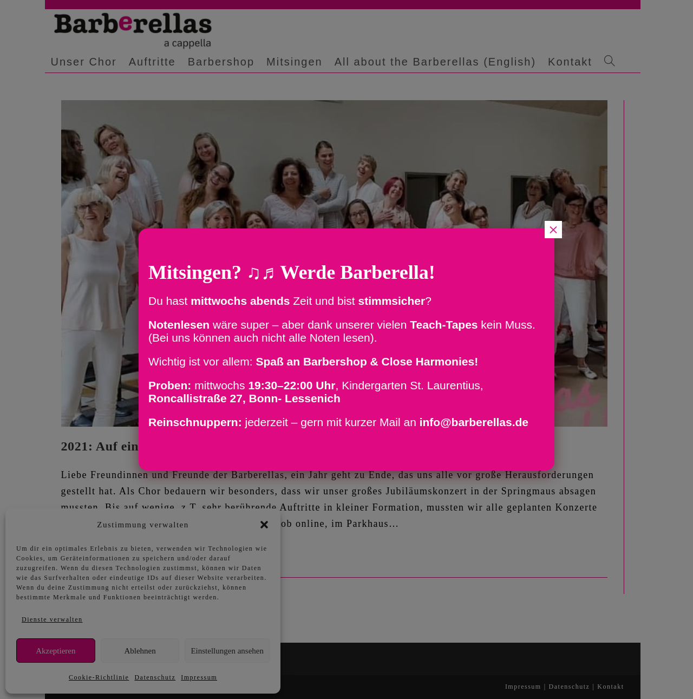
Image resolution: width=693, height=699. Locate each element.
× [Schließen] (553, 229)
